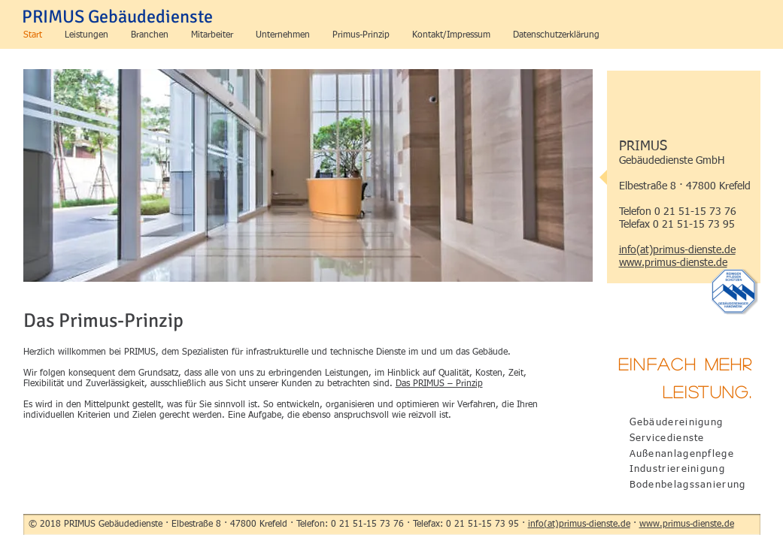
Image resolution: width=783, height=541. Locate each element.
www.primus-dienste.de (686, 524)
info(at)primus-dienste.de (579, 524)
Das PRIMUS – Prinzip (439, 383)
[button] (86, 35)
